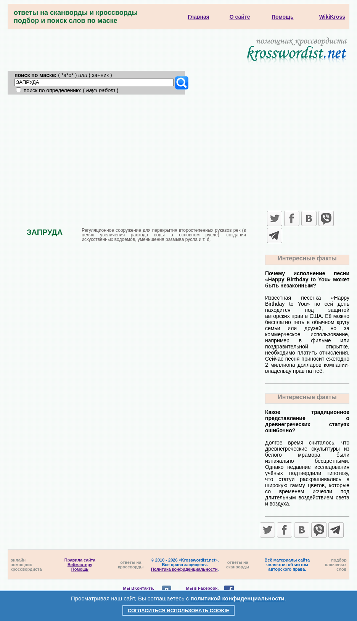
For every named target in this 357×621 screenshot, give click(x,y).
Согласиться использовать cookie (178, 610)
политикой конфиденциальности (238, 598)
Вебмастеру (80, 564)
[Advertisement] (178, 151)
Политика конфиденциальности (184, 569)
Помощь (79, 569)
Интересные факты (307, 258)
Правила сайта (79, 560)
